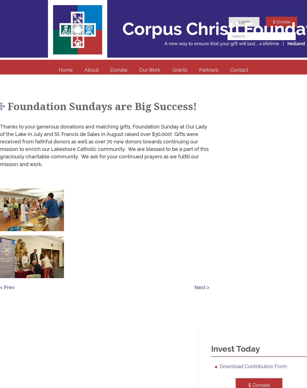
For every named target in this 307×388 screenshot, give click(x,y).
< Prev (7, 287)
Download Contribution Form (253, 366)
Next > (201, 287)
